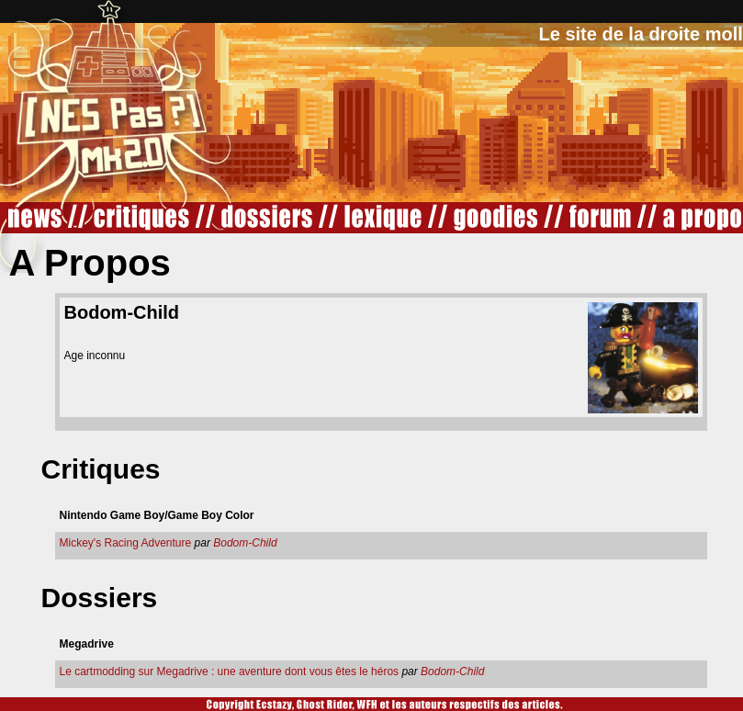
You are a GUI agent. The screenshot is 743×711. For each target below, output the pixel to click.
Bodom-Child (244, 542)
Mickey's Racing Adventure (126, 542)
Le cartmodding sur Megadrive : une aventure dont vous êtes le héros (230, 671)
